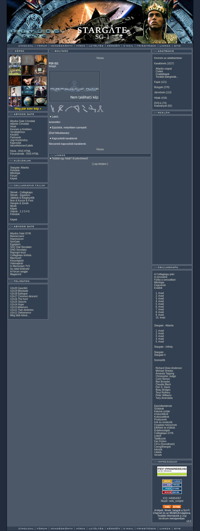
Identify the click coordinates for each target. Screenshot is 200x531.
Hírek (13, 126)
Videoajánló (16, 263)
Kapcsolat (15, 143)
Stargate (159, 352)
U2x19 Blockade (19, 291)
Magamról (15, 274)
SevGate (15, 241)
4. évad (160, 301)
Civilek (159, 71)
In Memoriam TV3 (20, 266)
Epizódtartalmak (163, 406)
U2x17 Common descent (23, 296)
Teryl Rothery (163, 392)
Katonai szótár (162, 411)
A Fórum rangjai (19, 271)
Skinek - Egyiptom (20, 195)
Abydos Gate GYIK (20, 233)
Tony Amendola (164, 398)
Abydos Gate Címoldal (22, 121)
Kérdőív (14, 134)
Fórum (13, 175)
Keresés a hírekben (21, 129)
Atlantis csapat (164, 68)
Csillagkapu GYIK (163, 433)
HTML (27, 151)
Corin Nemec (163, 379)
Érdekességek (162, 430)
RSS (21, 151)
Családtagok (163, 74)
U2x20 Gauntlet (19, 288)
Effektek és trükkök (164, 427)
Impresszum (17, 239)
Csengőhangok (162, 446)
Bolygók (158, 87)
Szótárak (159, 408)
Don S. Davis (163, 387)
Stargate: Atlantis (19, 167)
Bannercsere (17, 236)
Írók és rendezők (163, 422)
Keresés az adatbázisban (168, 58)
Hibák (157, 98)
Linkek (157, 435)
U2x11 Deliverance (20, 312)
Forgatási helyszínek (165, 425)
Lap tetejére (100, 164)
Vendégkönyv (17, 132)
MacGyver (16, 258)
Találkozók (160, 438)
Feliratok (15, 170)
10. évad (160, 317)
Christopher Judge (166, 376)
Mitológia (15, 173)
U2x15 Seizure (18, 301)
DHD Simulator (18, 249)
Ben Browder (163, 381)
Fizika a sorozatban (165, 279)
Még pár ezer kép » (28, 108)
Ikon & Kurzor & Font (21, 200)
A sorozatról (160, 277)
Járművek (159, 92)
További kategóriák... (167, 76)
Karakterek (160, 63)
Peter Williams (163, 395)
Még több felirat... (19, 315)
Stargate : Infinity (163, 346)
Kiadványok (160, 105)
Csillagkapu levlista (20, 255)
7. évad (160, 309)
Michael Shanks (164, 370)
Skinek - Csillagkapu (21, 192)
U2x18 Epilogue (19, 293)
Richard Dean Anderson (169, 368)
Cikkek (158, 452)
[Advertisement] (172, 190)
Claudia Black (163, 384)
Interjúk (158, 449)
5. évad (160, 304)
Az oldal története (19, 268)
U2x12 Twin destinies (21, 310)
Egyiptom (15, 244)
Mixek (13, 206)
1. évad (160, 293)
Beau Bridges (163, 389)
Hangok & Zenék (19, 203)
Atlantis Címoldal (19, 123)
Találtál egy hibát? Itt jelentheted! (70, 158)
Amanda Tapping (165, 373)
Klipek (13, 208)
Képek (13, 178)
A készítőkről (161, 414)
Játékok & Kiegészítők (22, 197)
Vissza (100, 58)
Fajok (157, 82)
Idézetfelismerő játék (21, 145)
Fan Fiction (160, 441)
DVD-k (157, 103)
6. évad (160, 306)
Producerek (160, 419)
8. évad (160, 312)
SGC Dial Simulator (21, 247)
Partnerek (15, 137)
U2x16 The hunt (19, 299)
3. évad (160, 298)
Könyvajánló (17, 260)
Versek (158, 455)
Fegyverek (160, 285)
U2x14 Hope (17, 304)
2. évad (160, 295)
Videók (14, 211)
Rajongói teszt (18, 252)
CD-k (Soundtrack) (164, 444)
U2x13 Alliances (19, 307)
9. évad (160, 315)
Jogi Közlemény (19, 140)
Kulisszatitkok (161, 416)
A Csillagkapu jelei (164, 274)
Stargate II (160, 355)
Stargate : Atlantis (163, 325)
